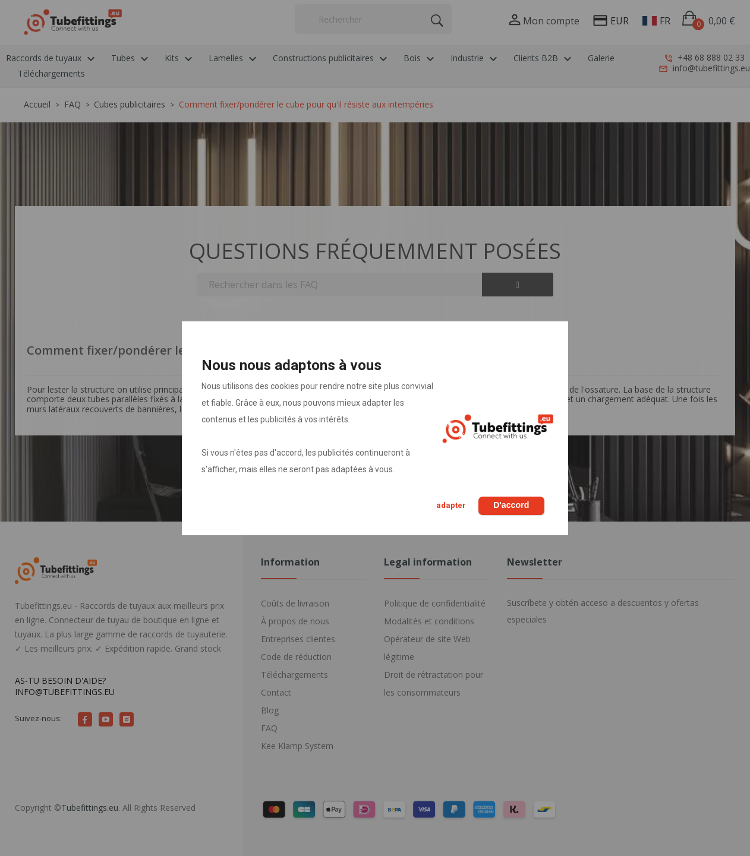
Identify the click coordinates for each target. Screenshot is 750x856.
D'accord (510, 505)
